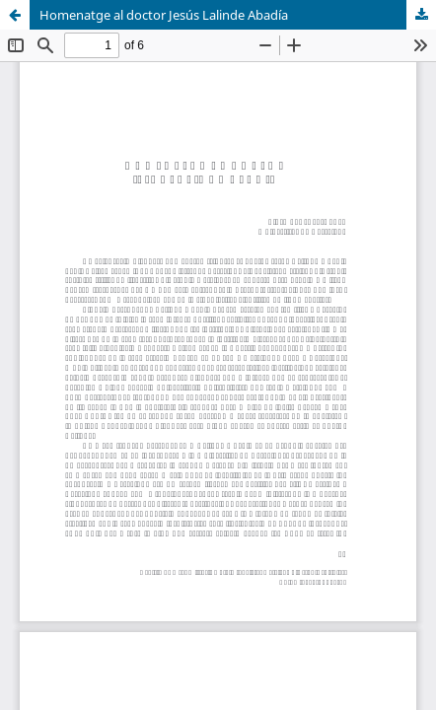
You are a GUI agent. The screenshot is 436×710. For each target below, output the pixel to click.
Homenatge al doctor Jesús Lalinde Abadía (163, 15)
